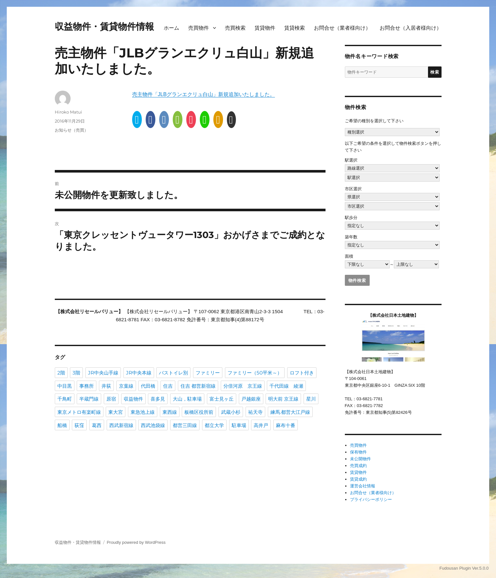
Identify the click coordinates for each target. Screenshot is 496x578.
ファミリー (208, 372)
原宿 (111, 398)
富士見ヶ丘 (221, 398)
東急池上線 (143, 412)
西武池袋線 (153, 425)
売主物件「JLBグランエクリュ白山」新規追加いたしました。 (203, 94)
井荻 (106, 386)
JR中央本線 (138, 372)
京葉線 (126, 386)
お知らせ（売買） (71, 130)
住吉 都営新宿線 (198, 386)
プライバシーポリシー (371, 499)
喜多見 (158, 398)
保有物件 (358, 452)
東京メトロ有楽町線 (79, 412)
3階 (76, 372)
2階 (61, 372)
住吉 (168, 386)
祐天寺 (255, 412)
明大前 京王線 (283, 398)
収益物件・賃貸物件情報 (104, 26)
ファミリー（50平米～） (255, 372)
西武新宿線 (121, 425)
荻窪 (79, 425)
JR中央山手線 (103, 372)
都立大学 (214, 425)
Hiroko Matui (68, 112)
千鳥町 (64, 398)
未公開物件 (360, 458)
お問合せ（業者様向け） (342, 28)
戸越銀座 (251, 398)
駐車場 (239, 425)
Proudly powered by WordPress (136, 542)
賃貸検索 (294, 28)
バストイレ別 (173, 372)
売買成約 (358, 465)
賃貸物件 (265, 28)
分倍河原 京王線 (242, 386)
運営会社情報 (362, 485)
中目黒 (64, 386)
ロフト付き (302, 372)
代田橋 (148, 386)
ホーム (171, 28)
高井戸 (261, 425)
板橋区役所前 (198, 412)
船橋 (62, 425)
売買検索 (235, 28)
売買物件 (198, 28)
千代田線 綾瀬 (286, 386)
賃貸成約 (358, 479)
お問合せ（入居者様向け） (411, 28)
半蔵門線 (89, 398)
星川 (311, 398)
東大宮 (115, 412)
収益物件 (133, 398)
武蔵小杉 (230, 412)
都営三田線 (185, 425)
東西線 (169, 412)
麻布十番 (285, 425)
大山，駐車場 (187, 398)
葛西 (97, 425)
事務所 (86, 386)
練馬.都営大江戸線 (290, 412)
